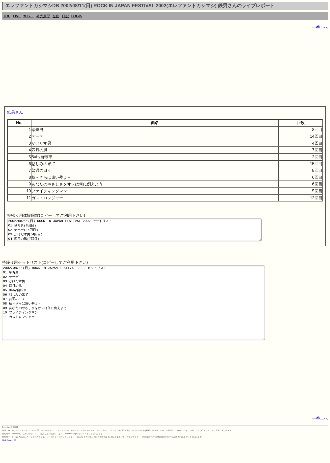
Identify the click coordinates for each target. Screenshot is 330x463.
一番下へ (320, 27)
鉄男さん (15, 112)
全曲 (56, 16)
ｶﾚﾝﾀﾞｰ (28, 16)
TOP (6, 16)
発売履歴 (43, 16)
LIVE (17, 16)
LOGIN (76, 16)
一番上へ (320, 438)
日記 (65, 16)
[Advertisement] (150, 69)
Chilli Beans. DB (9, 459)
